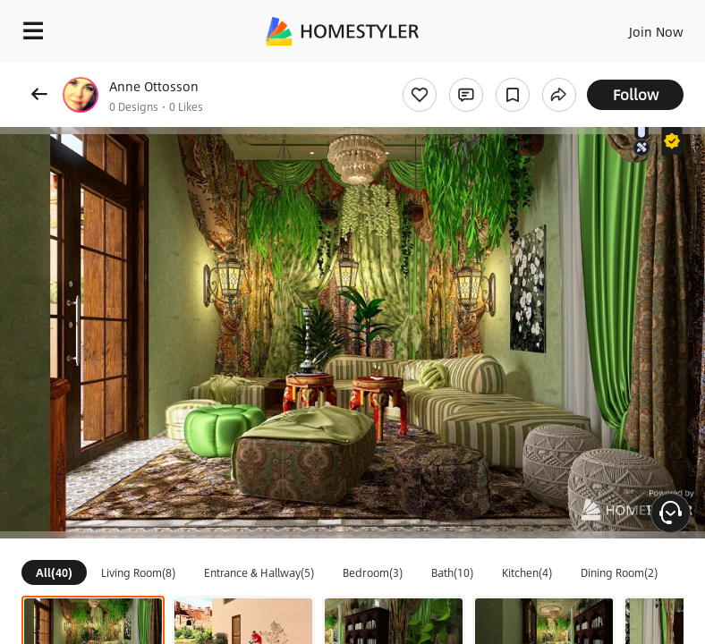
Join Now (656, 31)
